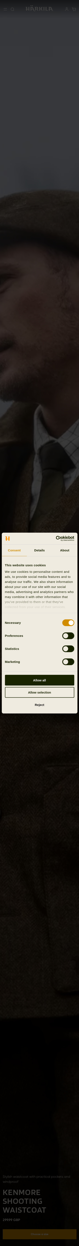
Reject (39, 704)
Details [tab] (39, 550)
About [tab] (64, 550)
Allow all (39, 680)
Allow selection (39, 692)
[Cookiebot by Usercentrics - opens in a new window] (56, 538)
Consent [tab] (14, 550)
